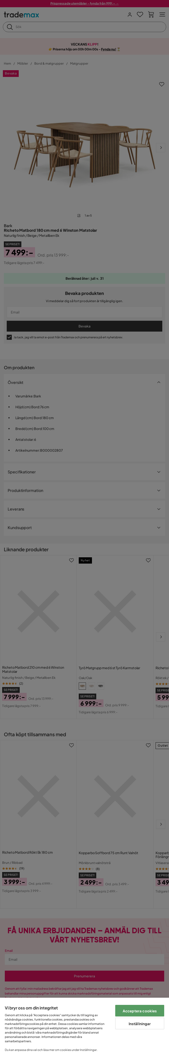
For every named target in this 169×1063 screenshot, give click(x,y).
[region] (84, 1030)
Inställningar (140, 1023)
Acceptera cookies (140, 1010)
